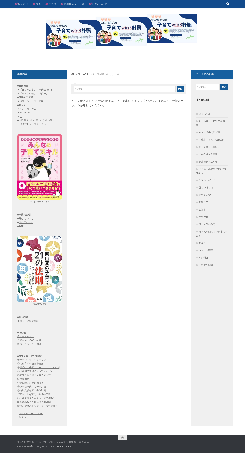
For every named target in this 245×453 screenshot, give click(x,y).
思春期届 (24, 379)
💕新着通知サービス (72, 4)
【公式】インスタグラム (33, 124)
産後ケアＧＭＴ (25, 336)
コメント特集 (206, 250)
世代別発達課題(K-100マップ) (36, 371)
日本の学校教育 (207, 224)
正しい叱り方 (206, 187)
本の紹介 (203, 257)
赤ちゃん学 (205, 195)
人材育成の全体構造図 (32, 363)
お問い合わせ (26, 417)
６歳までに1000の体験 (29, 340)
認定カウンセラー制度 (29, 344)
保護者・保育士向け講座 (30, 101)
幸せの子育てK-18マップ (33, 359)
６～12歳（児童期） (209, 147)
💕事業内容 (21, 4)
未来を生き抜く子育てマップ (35, 375)
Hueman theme (63, 446)
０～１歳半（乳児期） (211, 132)
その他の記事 (206, 265)
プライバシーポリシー (31, 413)
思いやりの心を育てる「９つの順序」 (40, 405)
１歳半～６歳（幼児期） (212, 139)
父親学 (202, 209)
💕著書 (37, 4)
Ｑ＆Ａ (202, 242)
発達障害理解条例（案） (33, 382)
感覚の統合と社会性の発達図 (35, 402)
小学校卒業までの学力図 (33, 386)
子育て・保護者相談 (28, 320)
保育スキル (205, 113)
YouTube (25, 112)
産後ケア (203, 202)
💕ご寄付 (50, 4)
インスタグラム (28, 108)
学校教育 (203, 217)
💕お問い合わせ (98, 4)
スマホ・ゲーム (207, 180)
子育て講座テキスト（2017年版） (38, 398)
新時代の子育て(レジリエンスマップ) (40, 367)
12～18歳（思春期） (209, 154)
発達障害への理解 (208, 161)
